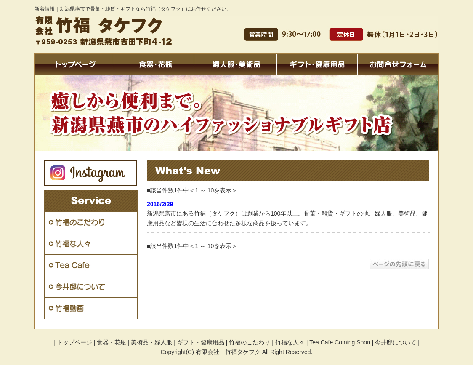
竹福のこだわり (249, 342)
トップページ (74, 342)
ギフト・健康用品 (200, 342)
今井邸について (395, 342)
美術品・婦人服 (151, 342)
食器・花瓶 (111, 342)
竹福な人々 (290, 342)
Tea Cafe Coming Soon (339, 342)
